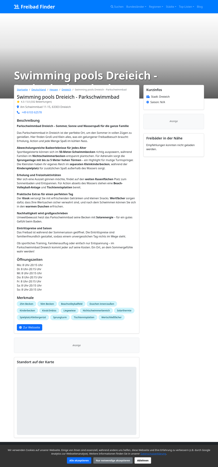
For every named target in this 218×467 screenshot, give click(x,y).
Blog (200, 7)
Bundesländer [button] (135, 7)
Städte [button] (170, 7)
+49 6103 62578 (32, 112)
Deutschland (39, 89)
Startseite (22, 89)
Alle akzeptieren (79, 460)
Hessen (54, 89)
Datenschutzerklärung (153, 453)
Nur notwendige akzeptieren (113, 460)
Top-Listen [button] (185, 7)
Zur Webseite (29, 327)
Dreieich (66, 89)
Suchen (117, 7)
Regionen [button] (155, 7)
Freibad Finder (34, 6)
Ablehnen (143, 460)
